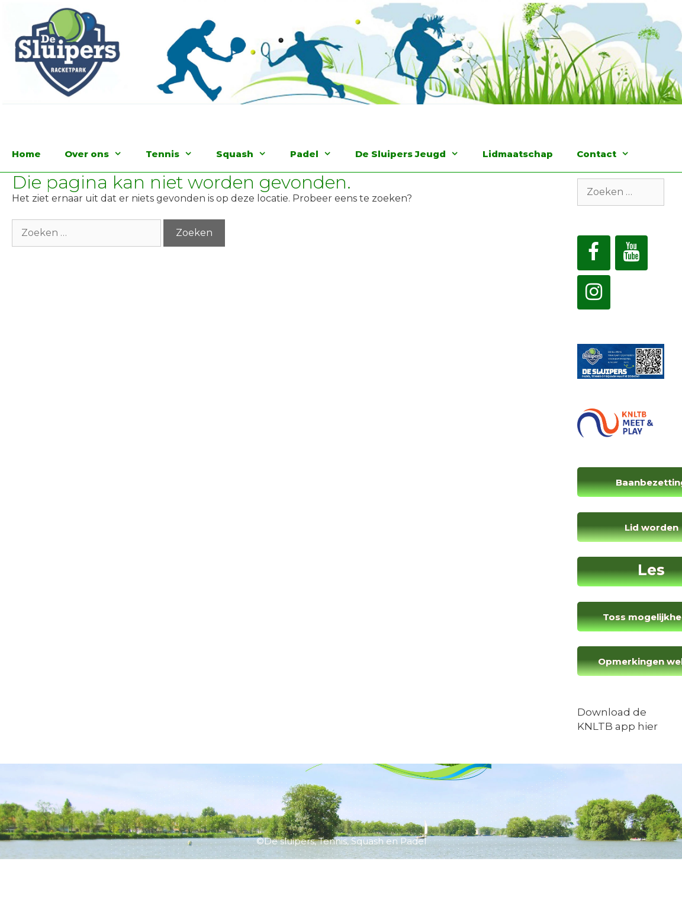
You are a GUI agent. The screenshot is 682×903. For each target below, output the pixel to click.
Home (26, 153)
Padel (316, 154)
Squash (247, 154)
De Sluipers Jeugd (413, 154)
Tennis (175, 154)
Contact (609, 154)
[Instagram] (593, 292)
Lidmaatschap (517, 153)
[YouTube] (631, 252)
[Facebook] (593, 252)
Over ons (99, 154)
